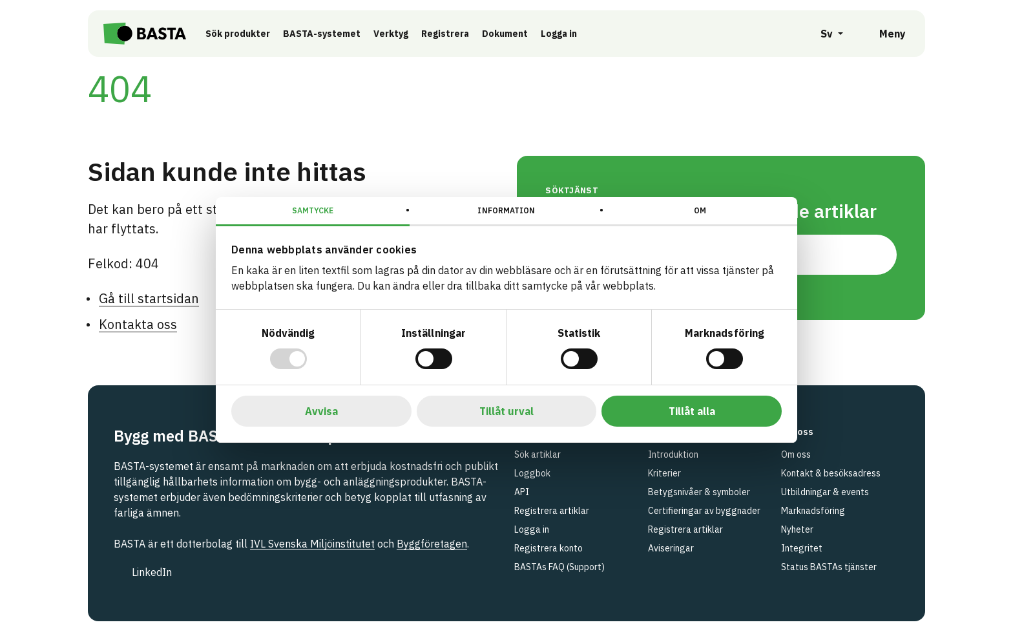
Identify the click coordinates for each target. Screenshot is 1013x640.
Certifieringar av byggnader (704, 511)
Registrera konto (548, 548)
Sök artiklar (537, 454)
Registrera (453, 33)
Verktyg (398, 33)
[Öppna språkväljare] (824, 34)
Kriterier (664, 473)
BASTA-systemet (329, 33)
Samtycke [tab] (313, 210)
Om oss (796, 454)
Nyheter (797, 529)
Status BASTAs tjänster (829, 567)
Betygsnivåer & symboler (699, 492)
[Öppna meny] (883, 34)
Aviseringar (671, 548)
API (521, 492)
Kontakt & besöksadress (831, 473)
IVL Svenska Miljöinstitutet (312, 543)
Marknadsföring (813, 511)
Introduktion (673, 454)
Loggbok (532, 473)
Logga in (569, 33)
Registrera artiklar (551, 511)
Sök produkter (245, 33)
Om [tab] (700, 210)
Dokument (513, 33)
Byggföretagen (432, 543)
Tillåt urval (506, 411)
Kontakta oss (138, 324)
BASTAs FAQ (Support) (559, 567)
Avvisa (321, 411)
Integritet (801, 548)
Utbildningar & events (825, 492)
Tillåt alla (692, 411)
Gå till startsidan (149, 298)
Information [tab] (506, 210)
